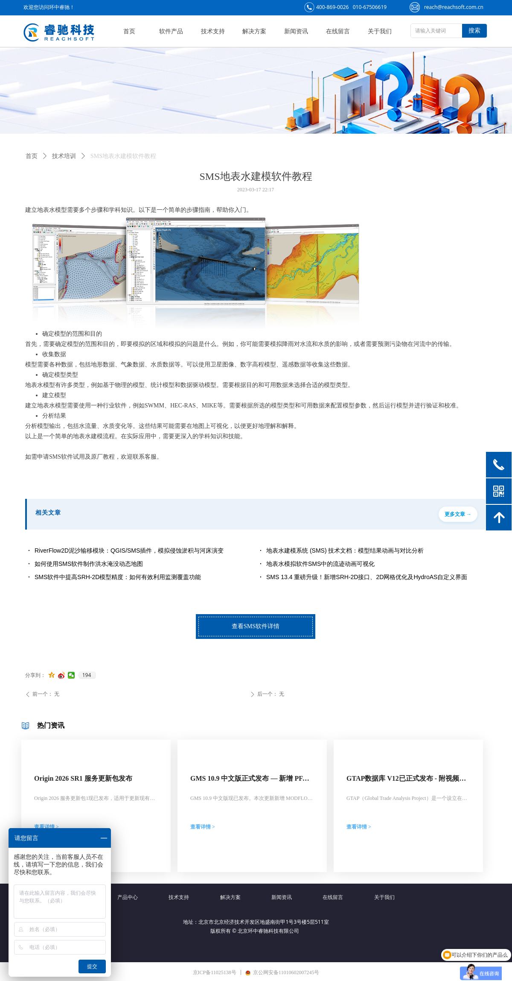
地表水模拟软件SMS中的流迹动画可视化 (320, 563)
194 (86, 675)
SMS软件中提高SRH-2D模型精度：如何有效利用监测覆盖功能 (118, 577)
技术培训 (64, 156)
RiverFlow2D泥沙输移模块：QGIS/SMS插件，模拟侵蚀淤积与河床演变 (129, 550)
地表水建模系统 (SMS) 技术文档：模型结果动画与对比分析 (345, 550)
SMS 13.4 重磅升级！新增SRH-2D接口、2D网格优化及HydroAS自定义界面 (366, 577)
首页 (32, 156)
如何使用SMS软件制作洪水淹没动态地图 (89, 563)
